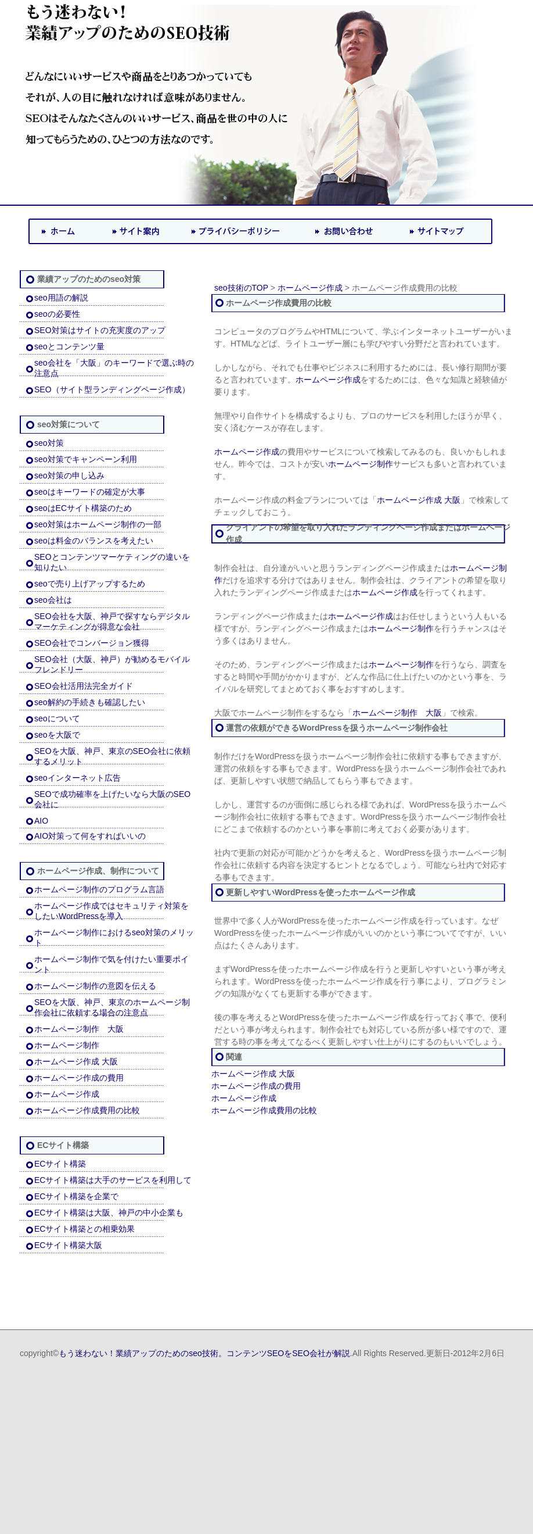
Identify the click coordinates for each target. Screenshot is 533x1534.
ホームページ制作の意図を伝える (95, 986)
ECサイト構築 (60, 1163)
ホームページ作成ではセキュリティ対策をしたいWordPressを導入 (111, 911)
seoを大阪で (57, 734)
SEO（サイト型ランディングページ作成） (112, 389)
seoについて (57, 718)
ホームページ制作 (66, 1045)
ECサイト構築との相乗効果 (84, 1228)
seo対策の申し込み (69, 475)
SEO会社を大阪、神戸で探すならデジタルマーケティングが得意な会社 (112, 621)
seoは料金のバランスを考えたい (93, 540)
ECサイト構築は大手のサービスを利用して (113, 1180)
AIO (41, 820)
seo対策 (49, 443)
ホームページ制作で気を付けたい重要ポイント (111, 964)
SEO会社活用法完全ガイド (83, 686)
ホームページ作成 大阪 (76, 1061)
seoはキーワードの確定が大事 (89, 491)
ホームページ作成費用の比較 (87, 1110)
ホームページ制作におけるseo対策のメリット (114, 937)
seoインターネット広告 (77, 777)
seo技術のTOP (241, 287)
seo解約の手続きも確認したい (89, 702)
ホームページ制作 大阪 (79, 1029)
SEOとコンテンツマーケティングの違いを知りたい (112, 562)
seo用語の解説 (61, 297)
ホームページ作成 (66, 1094)
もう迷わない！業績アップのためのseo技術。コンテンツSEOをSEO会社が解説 (204, 1353)
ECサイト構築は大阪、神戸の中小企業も (108, 1212)
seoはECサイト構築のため (83, 508)
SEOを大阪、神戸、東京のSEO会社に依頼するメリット (112, 756)
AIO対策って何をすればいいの (90, 836)
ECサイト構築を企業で (76, 1196)
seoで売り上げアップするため (89, 583)
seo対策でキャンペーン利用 (85, 459)
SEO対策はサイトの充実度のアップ (99, 330)
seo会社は (53, 600)
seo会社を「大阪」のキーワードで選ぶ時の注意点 (114, 368)
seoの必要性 (57, 314)
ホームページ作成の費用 (79, 1077)
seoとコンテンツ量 (69, 346)
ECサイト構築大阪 (68, 1245)
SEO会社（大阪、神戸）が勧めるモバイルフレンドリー (112, 664)
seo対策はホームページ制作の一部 (97, 524)
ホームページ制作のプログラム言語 (99, 889)
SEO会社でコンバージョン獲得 (91, 643)
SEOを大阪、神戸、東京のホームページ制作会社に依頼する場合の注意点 (112, 1007)
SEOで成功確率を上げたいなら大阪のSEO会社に (112, 799)
